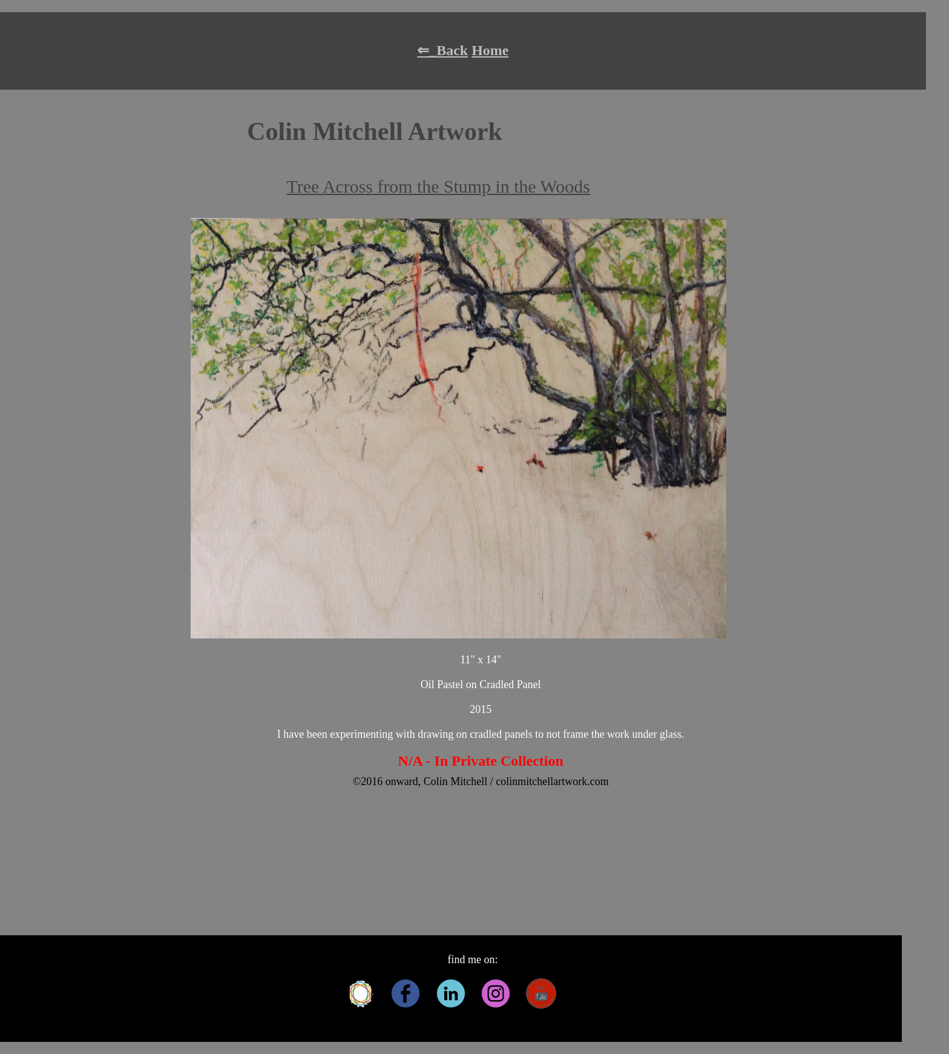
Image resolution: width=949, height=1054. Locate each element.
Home (489, 50)
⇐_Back (442, 50)
